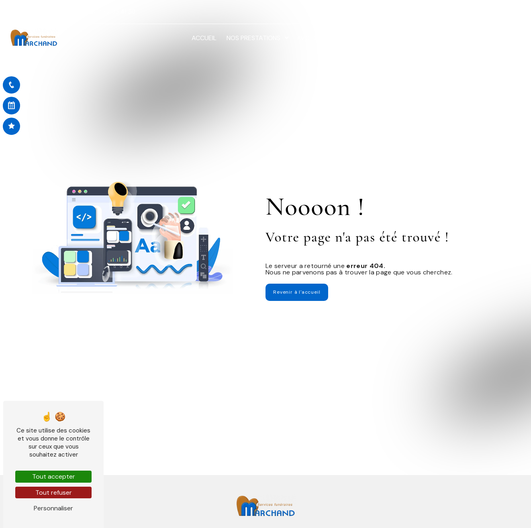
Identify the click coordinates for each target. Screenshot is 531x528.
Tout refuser (53, 492)
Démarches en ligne (381, 38)
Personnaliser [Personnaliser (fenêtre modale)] (53, 508)
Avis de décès (319, 38)
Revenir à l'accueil (296, 292)
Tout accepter (53, 476)
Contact (502, 38)
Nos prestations (253, 38)
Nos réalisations (450, 38)
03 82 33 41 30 (111, 11)
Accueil (204, 38)
